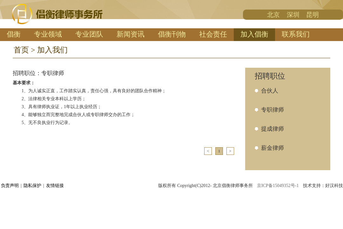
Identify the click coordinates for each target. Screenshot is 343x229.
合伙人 (269, 90)
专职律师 (272, 110)
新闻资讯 (131, 34)
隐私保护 (32, 185)
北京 (273, 14)
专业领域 (48, 34)
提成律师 (272, 129)
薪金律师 (272, 148)
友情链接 (55, 185)
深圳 (293, 14)
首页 (21, 50)
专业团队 (89, 34)
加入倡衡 (254, 34)
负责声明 (10, 185)
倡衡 (14, 34)
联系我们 (296, 34)
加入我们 (52, 50)
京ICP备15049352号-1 (278, 185)
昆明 (312, 14)
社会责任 (213, 34)
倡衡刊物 (172, 34)
